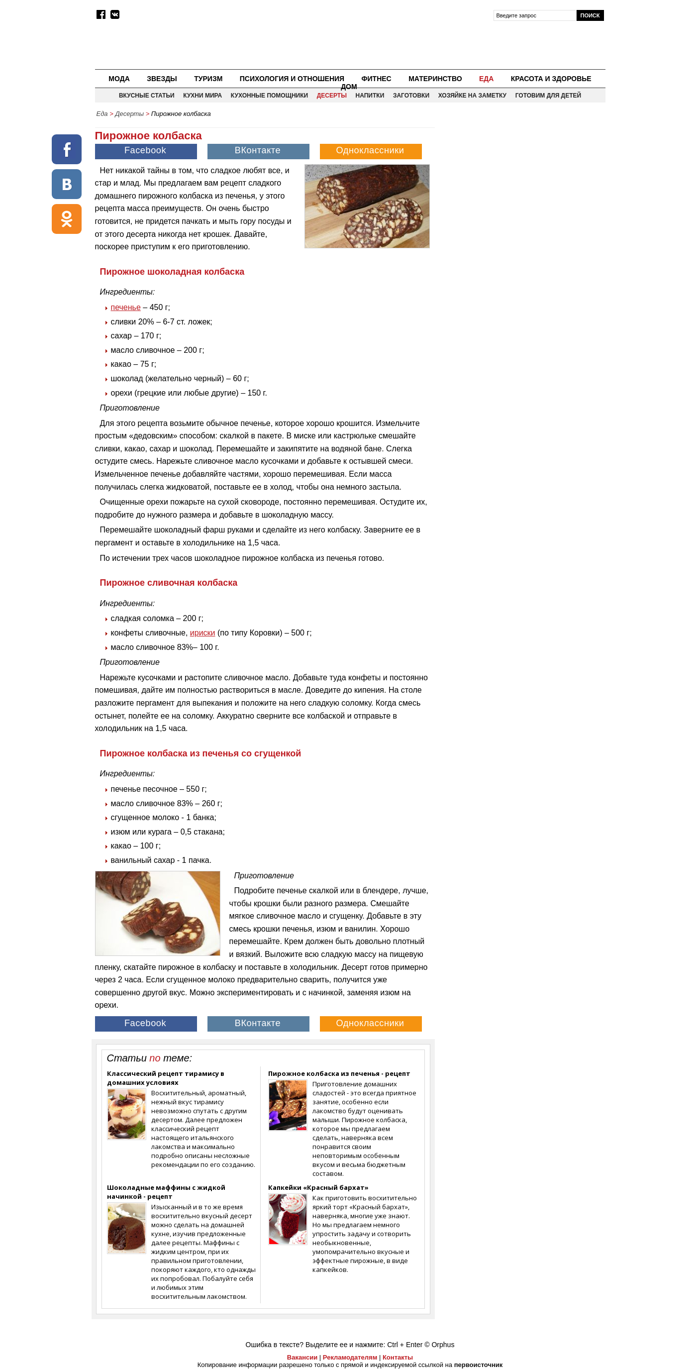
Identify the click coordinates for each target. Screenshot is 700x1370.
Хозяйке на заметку (472, 95)
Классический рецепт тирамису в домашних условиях (165, 1078)
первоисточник (478, 1365)
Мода (118, 79)
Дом (349, 87)
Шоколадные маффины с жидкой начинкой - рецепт (166, 1192)
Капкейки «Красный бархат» (318, 1187)
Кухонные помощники (269, 95)
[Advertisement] (520, 192)
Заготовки (411, 95)
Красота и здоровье (551, 79)
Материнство (435, 79)
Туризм (208, 79)
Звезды (162, 79)
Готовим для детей (548, 95)
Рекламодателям (350, 1357)
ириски (202, 633)
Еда (486, 79)
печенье (126, 307)
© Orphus (439, 1345)
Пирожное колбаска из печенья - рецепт (339, 1073)
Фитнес (377, 79)
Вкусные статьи (147, 95)
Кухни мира (202, 95)
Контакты (398, 1357)
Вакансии (302, 1357)
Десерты (332, 95)
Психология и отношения (292, 79)
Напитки (370, 95)
